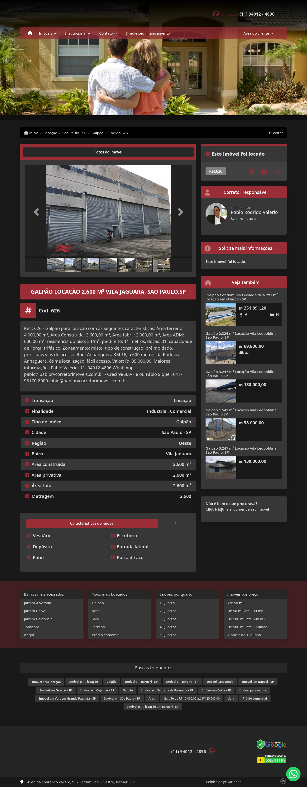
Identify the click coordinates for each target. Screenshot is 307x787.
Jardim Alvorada (37, 602)
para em (153, 707)
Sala (95, 618)
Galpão (97, 132)
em (141, 682)
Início (31, 132)
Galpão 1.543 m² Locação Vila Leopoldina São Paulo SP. (241, 412)
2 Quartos (168, 610)
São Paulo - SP (74, 132)
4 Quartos (168, 626)
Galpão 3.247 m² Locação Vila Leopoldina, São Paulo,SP (241, 373)
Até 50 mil (235, 602)
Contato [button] (106, 33)
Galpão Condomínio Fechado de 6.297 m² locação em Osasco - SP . (242, 297)
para (46, 682)
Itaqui (29, 634)
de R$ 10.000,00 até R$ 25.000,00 (192, 698)
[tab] (40, 152)
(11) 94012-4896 (243, 219)
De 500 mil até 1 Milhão (247, 626)
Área (96, 610)
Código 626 (118, 132)
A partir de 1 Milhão (244, 634)
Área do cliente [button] (256, 33)
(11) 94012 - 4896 (257, 14)
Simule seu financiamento (148, 33)
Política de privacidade (223, 782)
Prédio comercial (106, 634)
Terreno (98, 626)
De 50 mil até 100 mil (245, 610)
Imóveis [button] (45, 33)
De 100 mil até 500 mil (246, 618)
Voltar (276, 132)
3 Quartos (168, 618)
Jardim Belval (35, 610)
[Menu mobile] (30, 33)
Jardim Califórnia (38, 618)
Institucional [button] (75, 33)
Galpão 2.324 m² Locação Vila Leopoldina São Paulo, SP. (241, 335)
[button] (37, 211)
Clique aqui (215, 509)
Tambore (31, 626)
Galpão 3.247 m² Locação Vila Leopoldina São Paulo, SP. (241, 450)
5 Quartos (168, 634)
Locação (50, 132)
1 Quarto (167, 602)
